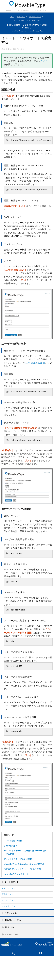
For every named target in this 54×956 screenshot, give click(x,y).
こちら (44, 61)
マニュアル (21, 17)
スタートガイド (8, 888)
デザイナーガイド (9, 906)
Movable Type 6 (35, 17)
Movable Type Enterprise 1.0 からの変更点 (24, 864)
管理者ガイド (7, 894)
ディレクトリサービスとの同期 (18, 859)
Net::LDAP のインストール (16, 874)
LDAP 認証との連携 (34, 362)
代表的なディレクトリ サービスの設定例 (22, 869)
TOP (12, 17)
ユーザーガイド (8, 900)
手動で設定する (11, 845)
